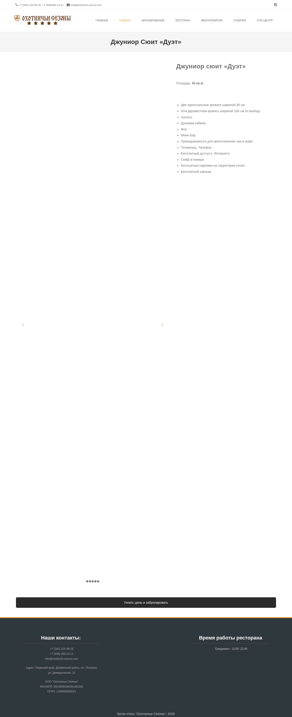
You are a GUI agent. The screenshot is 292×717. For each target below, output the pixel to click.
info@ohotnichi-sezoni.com (86, 5)
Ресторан (182, 20)
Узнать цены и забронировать (146, 602)
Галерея (239, 20)
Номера (125, 20)
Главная (102, 20)
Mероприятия (212, 20)
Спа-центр (265, 20)
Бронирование (153, 20)
